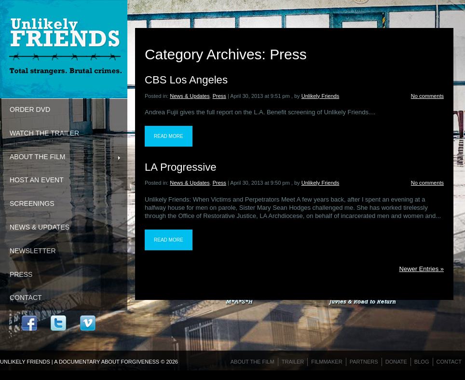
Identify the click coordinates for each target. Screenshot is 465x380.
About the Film (60, 157)
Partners (364, 362)
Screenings (32, 203)
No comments (427, 96)
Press (21, 274)
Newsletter (33, 251)
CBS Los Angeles (186, 80)
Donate (396, 362)
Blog (421, 362)
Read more (168, 136)
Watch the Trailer (44, 133)
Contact (26, 297)
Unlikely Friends (320, 96)
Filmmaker (326, 362)
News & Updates (39, 227)
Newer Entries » (421, 268)
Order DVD (30, 109)
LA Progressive (181, 167)
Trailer (293, 362)
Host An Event (37, 180)
